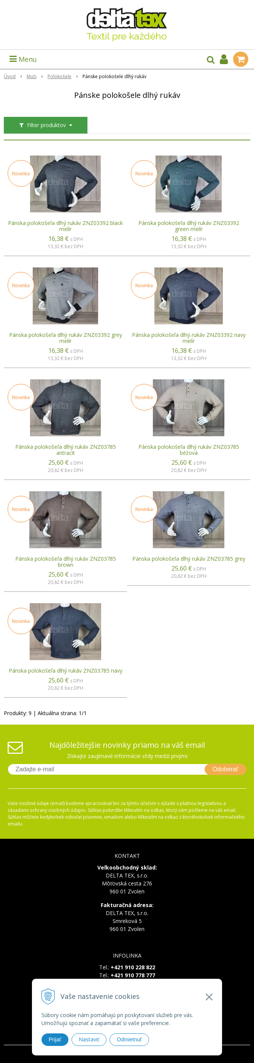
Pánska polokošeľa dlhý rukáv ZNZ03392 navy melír (189, 338)
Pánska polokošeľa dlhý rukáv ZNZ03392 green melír (188, 226)
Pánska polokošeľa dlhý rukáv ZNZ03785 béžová (188, 450)
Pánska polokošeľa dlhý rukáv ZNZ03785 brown (65, 562)
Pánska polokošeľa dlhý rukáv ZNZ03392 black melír (65, 226)
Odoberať (225, 769)
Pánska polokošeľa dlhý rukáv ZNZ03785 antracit (65, 450)
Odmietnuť (129, 1039)
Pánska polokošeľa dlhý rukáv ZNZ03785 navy (65, 671)
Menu (23, 59)
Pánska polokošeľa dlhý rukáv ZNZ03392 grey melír (65, 338)
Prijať (55, 1039)
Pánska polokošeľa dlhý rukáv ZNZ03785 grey (188, 559)
